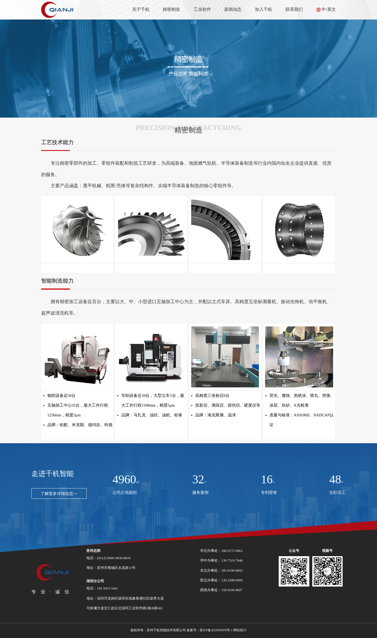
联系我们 (294, 9)
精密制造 (171, 9)
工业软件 (202, 9)
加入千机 (263, 9)
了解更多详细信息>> (59, 493)
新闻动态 (233, 9)
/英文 (331, 9)
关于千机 (141, 9)
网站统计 (239, 630)
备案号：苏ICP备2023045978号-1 (210, 630)
